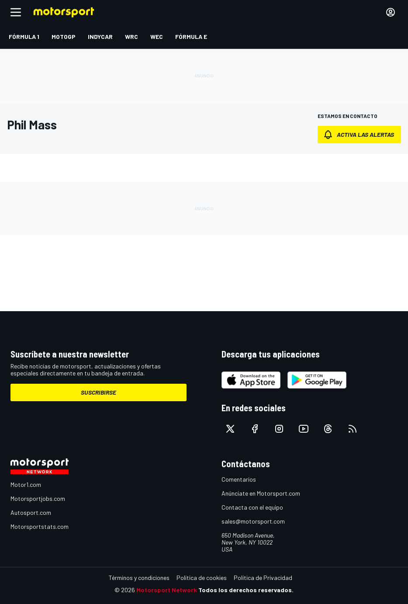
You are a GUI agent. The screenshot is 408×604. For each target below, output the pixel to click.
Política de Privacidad (263, 577)
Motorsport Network (166, 590)
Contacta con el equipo (252, 507)
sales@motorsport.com (253, 521)
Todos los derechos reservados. (246, 590)
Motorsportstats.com (39, 526)
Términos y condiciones (139, 577)
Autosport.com (30, 512)
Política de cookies (201, 577)
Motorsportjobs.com (37, 498)
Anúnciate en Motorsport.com (260, 493)
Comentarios (238, 479)
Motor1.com (25, 484)
